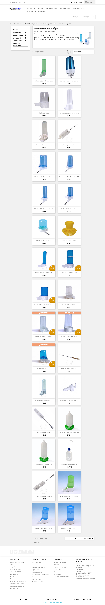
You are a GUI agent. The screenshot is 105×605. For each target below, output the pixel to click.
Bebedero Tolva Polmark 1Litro (69, 432)
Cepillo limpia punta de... (69, 368)
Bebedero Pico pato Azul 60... (44, 273)
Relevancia (83, 52)
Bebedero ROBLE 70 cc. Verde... (69, 496)
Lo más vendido (14, 574)
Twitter (15, 552)
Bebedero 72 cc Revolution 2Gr (69, 209)
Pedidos (56, 564)
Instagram (32, 552)
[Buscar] (83, 17)
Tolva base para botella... (69, 241)
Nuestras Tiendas (37, 582)
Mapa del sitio (36, 579)
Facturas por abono (60, 567)
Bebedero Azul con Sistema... (69, 81)
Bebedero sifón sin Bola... (44, 241)
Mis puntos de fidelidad (61, 577)
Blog (11, 579)
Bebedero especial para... (44, 145)
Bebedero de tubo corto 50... (44, 337)
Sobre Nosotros (36, 562)
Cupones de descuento (61, 572)
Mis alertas (57, 574)
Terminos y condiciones (39, 565)
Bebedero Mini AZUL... (44, 368)
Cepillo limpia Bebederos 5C (44, 496)
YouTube (24, 552)
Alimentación (51, 9)
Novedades (31, 11)
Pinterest (28, 552)
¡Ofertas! (41, 11)
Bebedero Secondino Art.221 (44, 400)
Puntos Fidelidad (37, 572)
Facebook (11, 552)
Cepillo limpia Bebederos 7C (69, 145)
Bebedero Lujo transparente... (69, 113)
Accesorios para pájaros (17, 584)
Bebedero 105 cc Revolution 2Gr (44, 209)
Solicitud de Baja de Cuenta (40, 574)
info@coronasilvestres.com (85, 579)
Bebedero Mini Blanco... (69, 305)
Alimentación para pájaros (18, 581)
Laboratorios (65, 9)
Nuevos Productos (15, 572)
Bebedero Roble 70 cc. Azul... (44, 528)
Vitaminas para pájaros (17, 586)
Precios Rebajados (15, 569)
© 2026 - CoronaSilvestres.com (52, 603)
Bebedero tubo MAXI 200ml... (69, 337)
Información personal (60, 562)
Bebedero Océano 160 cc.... (69, 528)
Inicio (29, 9)
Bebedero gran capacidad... (69, 273)
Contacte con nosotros (38, 577)
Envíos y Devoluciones (38, 567)
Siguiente (89, 538)
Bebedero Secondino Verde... (44, 81)
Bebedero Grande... (44, 113)
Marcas (12, 576)
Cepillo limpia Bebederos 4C (44, 432)
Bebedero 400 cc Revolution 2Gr (44, 177)
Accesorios (38, 9)
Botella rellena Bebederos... (69, 464)
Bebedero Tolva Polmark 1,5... (44, 464)
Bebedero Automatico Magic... (69, 400)
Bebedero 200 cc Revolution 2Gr (69, 177)
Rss (20, 552)
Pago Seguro (36, 570)
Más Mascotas (78, 9)
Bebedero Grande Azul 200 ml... (44, 305)
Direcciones (57, 569)
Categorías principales (16, 567)
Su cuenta (58, 560)
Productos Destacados (17, 44)
